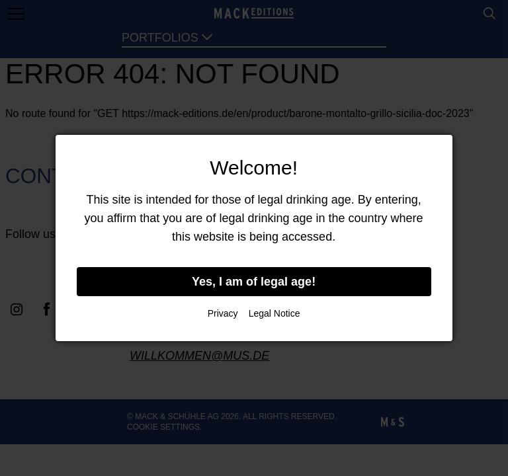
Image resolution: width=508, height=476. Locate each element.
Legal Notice (274, 313)
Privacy (223, 313)
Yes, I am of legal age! (254, 281)
